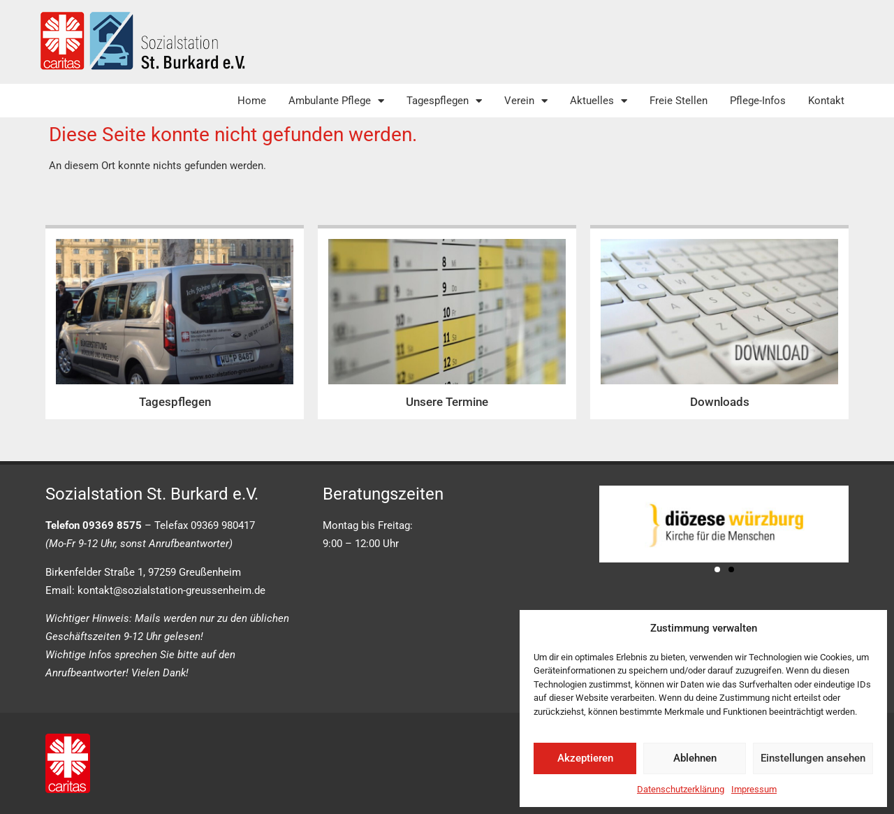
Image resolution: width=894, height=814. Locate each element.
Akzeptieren (585, 758)
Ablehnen (695, 758)
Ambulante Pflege (336, 101)
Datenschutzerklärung (680, 789)
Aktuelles (598, 101)
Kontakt (826, 100)
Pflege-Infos (758, 100)
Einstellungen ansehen (813, 758)
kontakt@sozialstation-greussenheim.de (171, 590)
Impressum (754, 789)
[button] (717, 569)
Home (251, 100)
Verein (526, 101)
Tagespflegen (444, 101)
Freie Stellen (679, 100)
